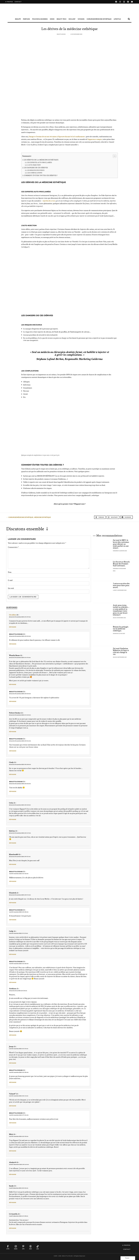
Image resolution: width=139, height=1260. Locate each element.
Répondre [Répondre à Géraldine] (12, 627)
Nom (9, 572)
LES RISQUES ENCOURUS (35, 170)
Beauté (18, 19)
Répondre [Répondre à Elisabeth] (12, 902)
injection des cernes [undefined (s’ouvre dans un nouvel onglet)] (49, 201)
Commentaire (13, 547)
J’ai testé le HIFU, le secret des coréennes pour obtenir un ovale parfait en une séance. (121, 544)
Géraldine (12, 615)
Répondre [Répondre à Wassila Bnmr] (12, 684)
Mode (52, 19)
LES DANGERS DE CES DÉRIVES (36, 168)
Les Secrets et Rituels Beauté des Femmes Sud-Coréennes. (121, 564)
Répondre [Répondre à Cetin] (12, 819)
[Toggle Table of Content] (113, 156)
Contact (126, 1249)
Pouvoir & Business (40, 19)
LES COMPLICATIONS (34, 173)
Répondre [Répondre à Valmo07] (12, 1106)
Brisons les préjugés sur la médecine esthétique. (120, 629)
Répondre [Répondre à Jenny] (12, 1063)
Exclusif (72, 19)
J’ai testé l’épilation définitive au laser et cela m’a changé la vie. (121, 651)
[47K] (23, 1246)
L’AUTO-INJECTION (34, 165)
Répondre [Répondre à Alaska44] (12, 1174)
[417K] (8, 1246)
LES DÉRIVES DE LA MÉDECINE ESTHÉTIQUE (41, 160)
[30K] (30, 1246)
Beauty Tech (61, 19)
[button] (128, 19)
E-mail (10, 580)
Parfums (26, 19)
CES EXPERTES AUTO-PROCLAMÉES (39, 163)
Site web (11, 588)
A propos (9, 1)
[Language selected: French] (127, 1258)
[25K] (37, 1246)
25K (37, 1249)
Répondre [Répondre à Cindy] (12, 774)
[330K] (16, 1246)
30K (30, 1249)
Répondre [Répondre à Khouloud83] (12, 864)
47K (23, 1249)
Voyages (81, 19)
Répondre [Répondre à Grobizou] (12, 1035)
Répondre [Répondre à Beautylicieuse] (12, 644)
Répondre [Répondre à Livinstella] (12, 1228)
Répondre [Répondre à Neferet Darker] (12, 731)
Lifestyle (117, 19)
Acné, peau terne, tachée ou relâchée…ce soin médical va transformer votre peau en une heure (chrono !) (121, 610)
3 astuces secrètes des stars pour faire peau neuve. (121, 585)
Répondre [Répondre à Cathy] (12, 954)
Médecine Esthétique (42, 517)
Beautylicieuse (16, 634)
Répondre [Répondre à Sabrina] (12, 843)
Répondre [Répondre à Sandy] (12, 1202)
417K (7, 1249)
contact (18, 1)
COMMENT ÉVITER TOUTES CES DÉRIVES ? (40, 175)
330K (15, 1249)
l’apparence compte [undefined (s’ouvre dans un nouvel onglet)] (94, 139)
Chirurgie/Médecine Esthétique (99, 19)
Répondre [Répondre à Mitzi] (12, 1151)
